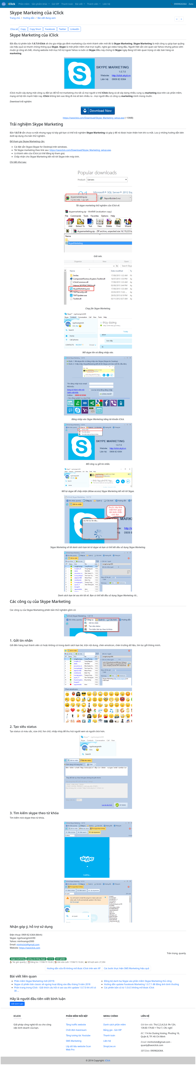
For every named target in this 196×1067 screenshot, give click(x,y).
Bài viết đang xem (47, 17)
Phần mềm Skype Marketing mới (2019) (34, 981)
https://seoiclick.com (29, 947)
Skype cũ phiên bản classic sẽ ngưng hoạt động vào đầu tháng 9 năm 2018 (52, 984)
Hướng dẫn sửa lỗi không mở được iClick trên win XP (73, 968)
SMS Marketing (74, 1040)
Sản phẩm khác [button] (40, 3)
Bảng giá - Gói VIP (112, 1029)
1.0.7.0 (50, 959)
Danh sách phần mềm (114, 1024)
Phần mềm (24, 3)
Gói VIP (55, 3)
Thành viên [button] (93, 3)
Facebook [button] (50, 29)
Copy (23, 29)
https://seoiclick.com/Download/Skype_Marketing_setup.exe (93, 117)
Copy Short (35, 29)
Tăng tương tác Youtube (78, 1035)
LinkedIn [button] (74, 29)
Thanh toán (67, 3)
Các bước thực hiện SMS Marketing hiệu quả (126, 968)
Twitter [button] (62, 29)
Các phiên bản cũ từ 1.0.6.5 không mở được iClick (129, 987)
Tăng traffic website (76, 1024)
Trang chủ (15, 17)
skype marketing (18, 959)
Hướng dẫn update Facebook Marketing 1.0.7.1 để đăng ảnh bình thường (141, 984)
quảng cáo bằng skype (36, 959)
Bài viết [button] (79, 3)
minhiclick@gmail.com (28, 944)
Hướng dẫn (29, 17)
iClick (107, 1060)
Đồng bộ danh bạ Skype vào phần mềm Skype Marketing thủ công (138, 981)
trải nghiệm (60, 959)
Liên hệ (106, 3)
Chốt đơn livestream (76, 1029)
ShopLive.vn (109, 1046)
